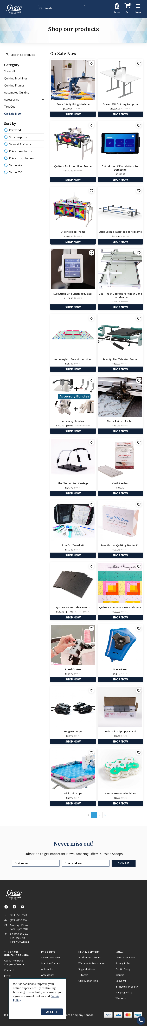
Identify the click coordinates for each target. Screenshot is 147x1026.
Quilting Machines (15, 78)
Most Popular (16, 137)
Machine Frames (50, 963)
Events (7, 976)
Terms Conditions (125, 957)
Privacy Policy (123, 963)
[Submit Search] (41, 8)
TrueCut (9, 106)
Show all (9, 71)
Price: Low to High (19, 151)
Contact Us (10, 970)
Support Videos (86, 969)
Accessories (11, 99)
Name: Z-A (13, 172)
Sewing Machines (50, 957)
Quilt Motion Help (88, 980)
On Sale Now (13, 113)
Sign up (123, 863)
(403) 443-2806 (15, 920)
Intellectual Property (127, 986)
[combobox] (61, 8)
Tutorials (83, 975)
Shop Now (73, 114)
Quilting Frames (14, 85)
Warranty (121, 998)
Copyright (121, 980)
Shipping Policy (124, 992)
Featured (12, 130)
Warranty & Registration (91, 963)
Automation (47, 969)
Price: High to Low (19, 158)
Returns (120, 975)
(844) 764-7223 (15, 915)
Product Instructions (89, 957)
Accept (51, 1012)
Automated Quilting (16, 92)
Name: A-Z (13, 165)
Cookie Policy (123, 969)
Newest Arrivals (17, 144)
